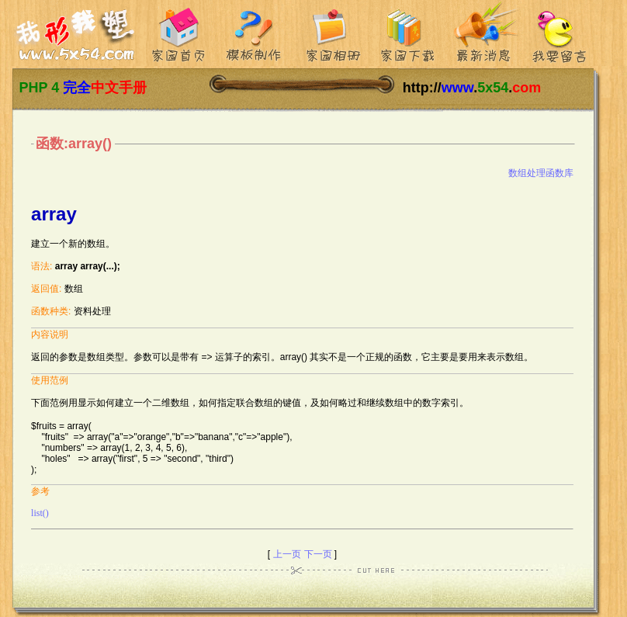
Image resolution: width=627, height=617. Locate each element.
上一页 (287, 554)
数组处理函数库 (540, 173)
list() (40, 513)
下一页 (318, 554)
